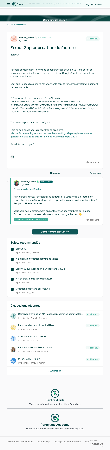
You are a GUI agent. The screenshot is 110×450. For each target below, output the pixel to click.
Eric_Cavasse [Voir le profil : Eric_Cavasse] (32, 252)
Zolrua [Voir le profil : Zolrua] (34, 329)
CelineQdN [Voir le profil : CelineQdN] (33, 272)
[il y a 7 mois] (21, 272)
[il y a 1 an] (20, 252)
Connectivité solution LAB (32, 336)
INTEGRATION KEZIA (29, 358)
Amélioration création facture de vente (37, 258)
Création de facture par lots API (33, 288)
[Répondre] (93, 162)
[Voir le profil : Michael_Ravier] (13, 38)
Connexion (96, 11)
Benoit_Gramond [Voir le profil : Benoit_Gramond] (39, 318)
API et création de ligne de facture (34, 278)
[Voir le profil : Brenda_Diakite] (16, 183)
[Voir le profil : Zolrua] (13, 327)
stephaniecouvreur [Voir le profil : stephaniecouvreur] (40, 351)
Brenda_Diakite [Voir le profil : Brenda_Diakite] (28, 181)
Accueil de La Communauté (20, 441)
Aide (87, 441)
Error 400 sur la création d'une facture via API (40, 268)
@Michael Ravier (32, 189)
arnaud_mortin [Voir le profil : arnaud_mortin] (38, 362)
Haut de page (43, 441)
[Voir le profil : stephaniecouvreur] (13, 349)
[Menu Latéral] (8, 11)
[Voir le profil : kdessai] (13, 338)
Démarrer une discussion (55, 231)
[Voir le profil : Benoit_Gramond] (13, 316)
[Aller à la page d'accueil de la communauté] (17, 11)
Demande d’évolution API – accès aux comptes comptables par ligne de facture (49, 314)
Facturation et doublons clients (35, 347)
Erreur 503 (22, 248)
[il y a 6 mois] (23, 318)
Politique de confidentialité (68, 441)
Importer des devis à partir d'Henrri (37, 325)
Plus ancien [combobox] (96, 173)
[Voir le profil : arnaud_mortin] (13, 361)
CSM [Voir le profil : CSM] (28, 262)
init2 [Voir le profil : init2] (28, 282)
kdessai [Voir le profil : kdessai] (34, 340)
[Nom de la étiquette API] (12, 157)
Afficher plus (55, 370)
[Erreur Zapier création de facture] (25, 185)
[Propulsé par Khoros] (96, 443)
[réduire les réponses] (8, 181)
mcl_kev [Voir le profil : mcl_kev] (30, 292)
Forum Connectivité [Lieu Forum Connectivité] (16, 25)
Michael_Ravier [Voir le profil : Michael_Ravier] (26, 37)
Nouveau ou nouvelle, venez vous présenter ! (56, 3)
